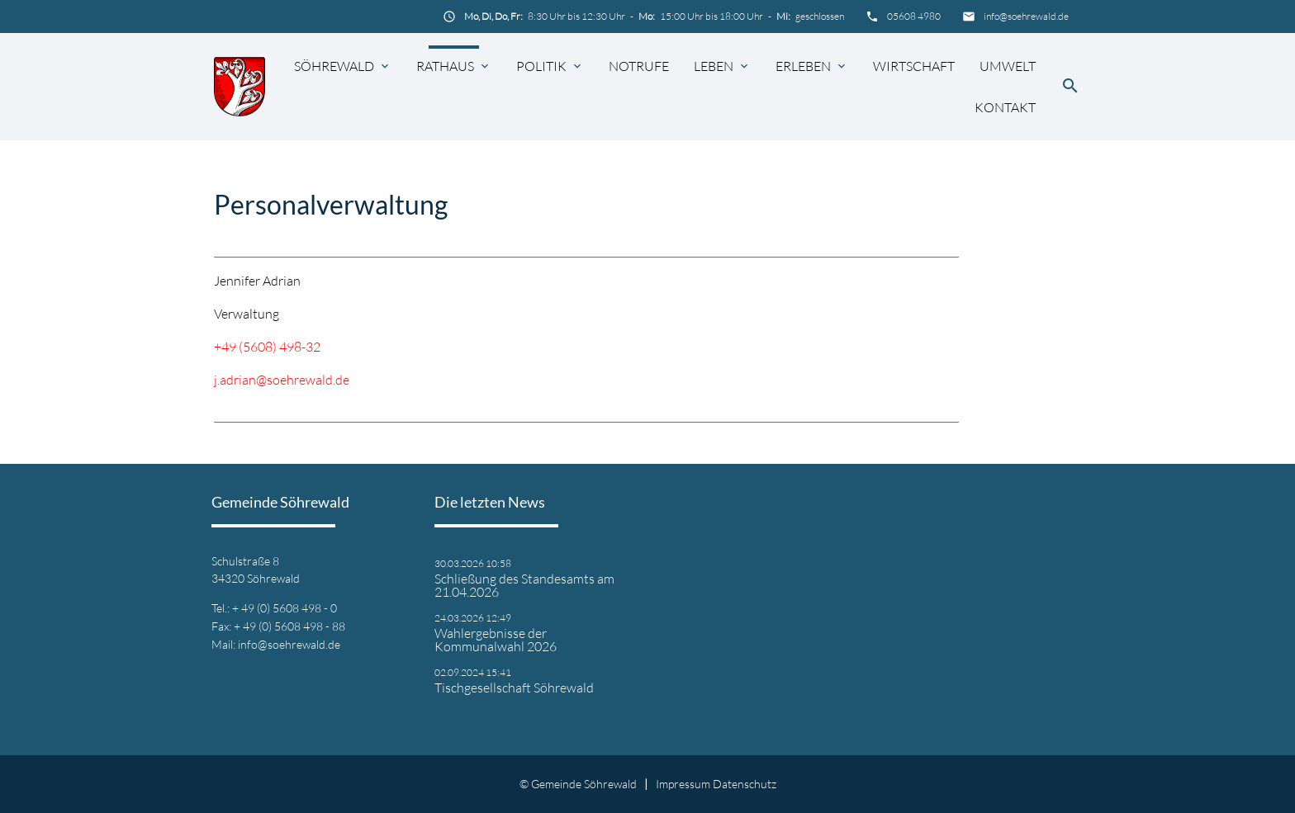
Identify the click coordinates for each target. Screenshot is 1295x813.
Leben (713, 66)
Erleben (803, 66)
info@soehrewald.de (1026, 16)
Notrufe (639, 66)
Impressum (683, 784)
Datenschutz (744, 784)
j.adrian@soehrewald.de (281, 379)
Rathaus (445, 66)
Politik (541, 66)
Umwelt (1008, 66)
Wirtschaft (914, 66)
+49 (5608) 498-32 (267, 346)
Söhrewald (334, 66)
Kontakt (1005, 107)
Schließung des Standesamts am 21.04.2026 (524, 585)
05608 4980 (914, 16)
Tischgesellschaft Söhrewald (514, 687)
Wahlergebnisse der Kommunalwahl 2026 (495, 639)
